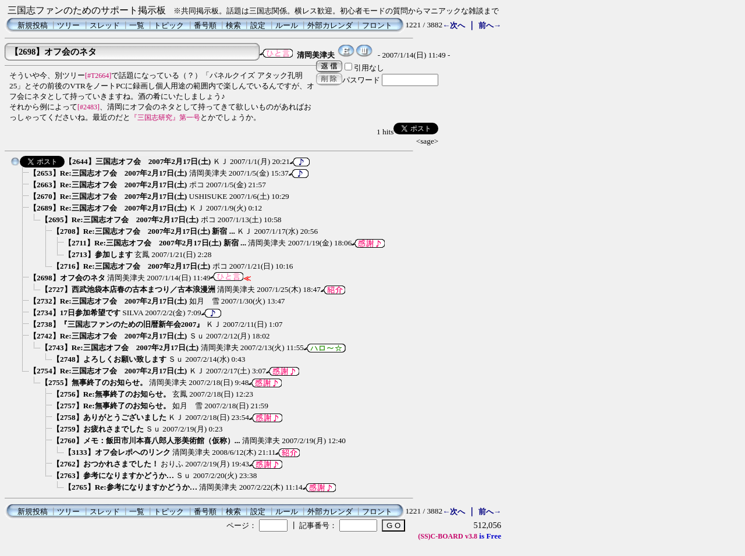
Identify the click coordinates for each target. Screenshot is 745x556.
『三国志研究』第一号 (165, 117)
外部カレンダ (330, 25)
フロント (377, 25)
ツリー (68, 25)
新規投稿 (32, 25)
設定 (257, 25)
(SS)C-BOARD (440, 536)
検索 (233, 25)
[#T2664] (98, 76)
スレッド (105, 25)
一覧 (136, 25)
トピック (169, 25)
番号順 (205, 25)
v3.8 (471, 536)
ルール (286, 25)
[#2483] (88, 107)
